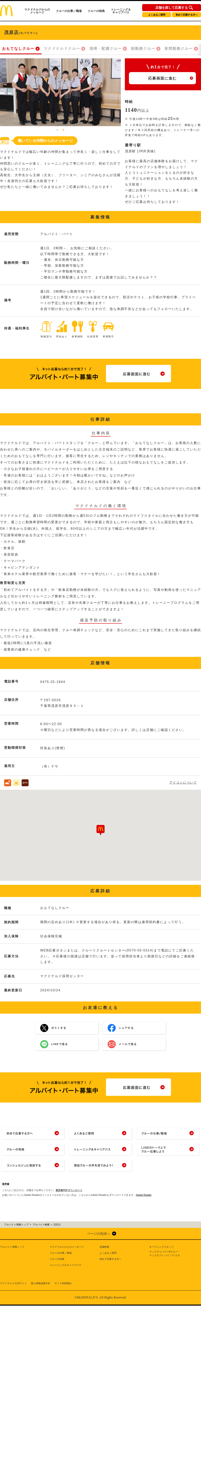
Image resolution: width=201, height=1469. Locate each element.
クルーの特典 (96, 11)
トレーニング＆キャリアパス (121, 11)
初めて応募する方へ (187, 15)
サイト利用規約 (62, 1283)
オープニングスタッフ (161, 1246)
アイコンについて (183, 782)
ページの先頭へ (98, 1233)
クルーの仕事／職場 (69, 11)
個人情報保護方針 (40, 1283)
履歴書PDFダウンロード (69, 1190)
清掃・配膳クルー (105, 49)
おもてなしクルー (18, 49)
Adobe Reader (143, 1195)
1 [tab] (57, 130)
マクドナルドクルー (62, 49)
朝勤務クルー (143, 49)
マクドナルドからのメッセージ (37, 11)
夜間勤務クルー (178, 49)
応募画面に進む (162, 78)
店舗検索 (104, 1246)
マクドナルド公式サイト (13, 1283)
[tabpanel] (60, 92)
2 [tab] (64, 130)
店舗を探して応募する (171, 7)
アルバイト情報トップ (12, 1246)
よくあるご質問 (156, 15)
